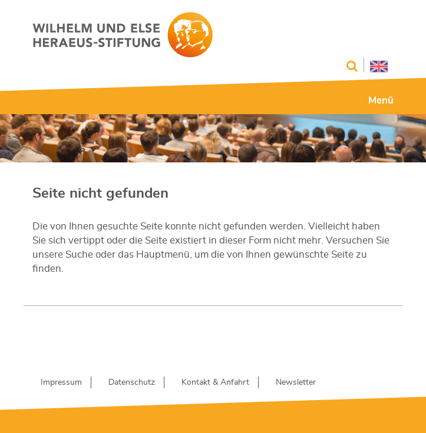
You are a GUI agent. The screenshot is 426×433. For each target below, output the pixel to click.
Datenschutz (131, 382)
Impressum (61, 382)
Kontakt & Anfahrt (215, 382)
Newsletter (296, 382)
